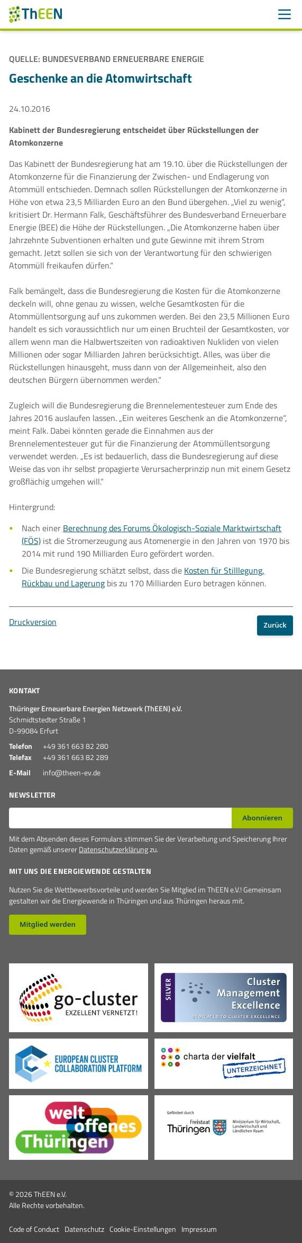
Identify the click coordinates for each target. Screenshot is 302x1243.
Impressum (199, 1229)
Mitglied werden (48, 924)
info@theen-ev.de (71, 772)
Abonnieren (262, 817)
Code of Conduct (34, 1229)
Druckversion (33, 621)
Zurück (275, 625)
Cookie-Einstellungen (142, 1229)
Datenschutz (84, 1229)
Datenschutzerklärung (113, 849)
